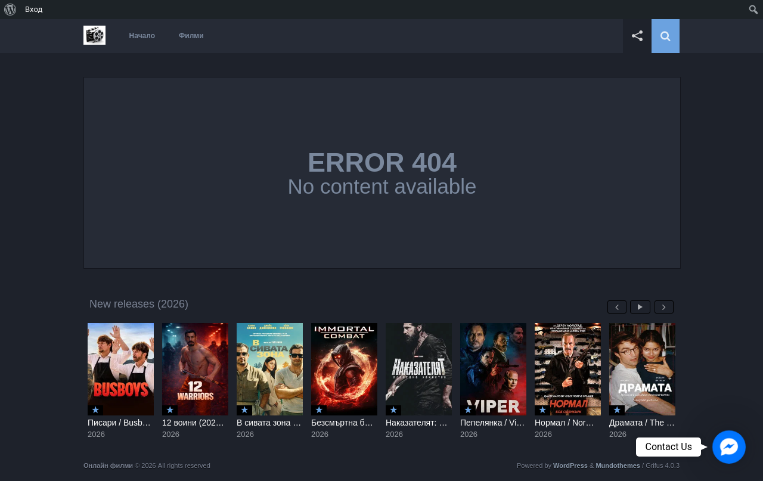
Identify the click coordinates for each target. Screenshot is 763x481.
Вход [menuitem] (33, 9)
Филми (191, 36)
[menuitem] (10, 9)
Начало (142, 36)
